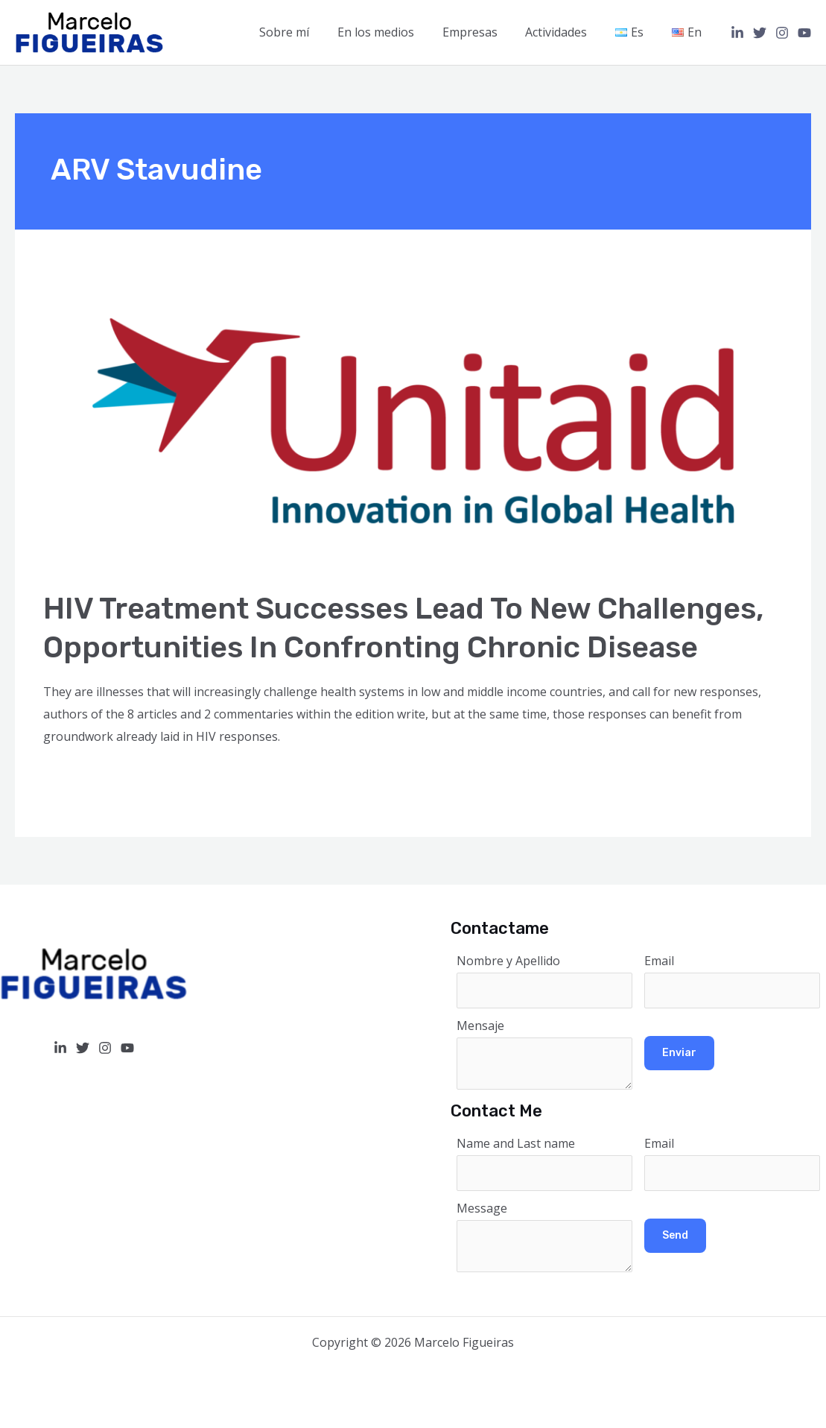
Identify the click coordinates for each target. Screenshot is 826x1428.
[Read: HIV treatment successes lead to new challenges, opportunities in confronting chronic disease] (412, 419)
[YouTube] (804, 33)
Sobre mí (308, 32)
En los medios (395, 32)
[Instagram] (782, 33)
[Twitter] (759, 33)
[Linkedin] (737, 33)
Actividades (567, 32)
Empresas (484, 32)
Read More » (78, 776)
